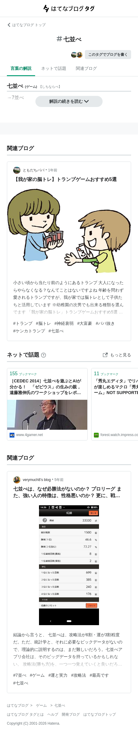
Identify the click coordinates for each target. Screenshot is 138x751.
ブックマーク (23, 373)
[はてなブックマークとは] (43, 355)
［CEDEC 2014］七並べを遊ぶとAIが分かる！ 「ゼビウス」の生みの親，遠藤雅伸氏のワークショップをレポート (45, 387)
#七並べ (56, 330)
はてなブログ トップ (26, 25)
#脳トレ (43, 323)
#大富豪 (84, 323)
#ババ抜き (105, 323)
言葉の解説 (21, 68)
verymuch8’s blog (37, 480)
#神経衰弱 (64, 323)
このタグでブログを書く (108, 54)
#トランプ (22, 323)
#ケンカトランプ (29, 330)
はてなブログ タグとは (25, 714)
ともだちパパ (33, 170)
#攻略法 (78, 675)
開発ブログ (71, 714)
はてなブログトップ (99, 714)
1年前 (52, 170)
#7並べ (19, 675)
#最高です (99, 675)
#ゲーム (37, 675)
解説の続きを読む (69, 101)
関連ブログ (86, 68)
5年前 (59, 480)
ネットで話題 (53, 68)
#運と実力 (58, 675)
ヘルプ (52, 714)
